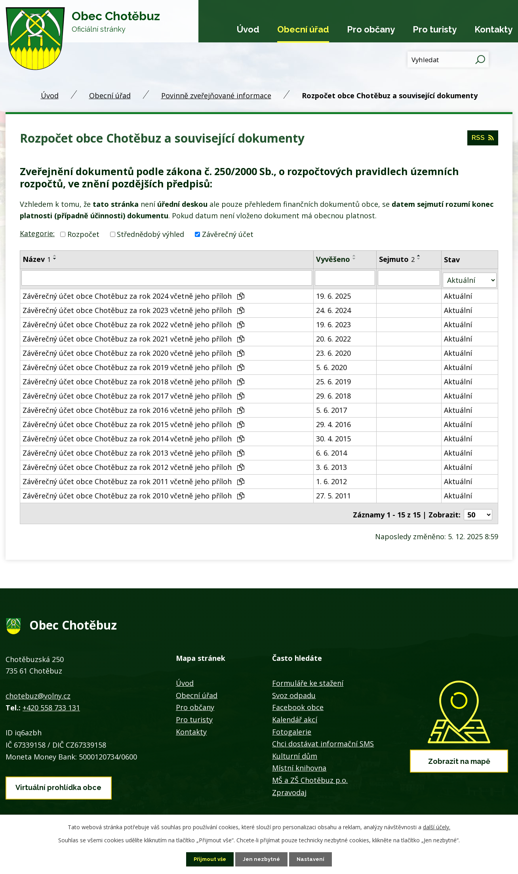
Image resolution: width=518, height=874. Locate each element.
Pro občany (371, 29)
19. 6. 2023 (333, 322)
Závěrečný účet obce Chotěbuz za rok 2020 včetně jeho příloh (133, 350)
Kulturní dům (294, 751)
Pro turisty (435, 29)
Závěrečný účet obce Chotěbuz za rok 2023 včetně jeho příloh (133, 308)
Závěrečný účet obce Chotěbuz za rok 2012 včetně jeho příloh (133, 464)
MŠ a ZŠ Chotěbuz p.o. (310, 775)
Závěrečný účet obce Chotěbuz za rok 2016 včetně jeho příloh (133, 407)
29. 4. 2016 (333, 422)
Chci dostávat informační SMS (323, 739)
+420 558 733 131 (51, 703)
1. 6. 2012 (331, 479)
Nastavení (312, 859)
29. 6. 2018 (333, 393)
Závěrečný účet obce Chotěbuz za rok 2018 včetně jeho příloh (133, 379)
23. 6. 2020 (333, 350)
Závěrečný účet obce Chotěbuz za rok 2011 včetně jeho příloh (133, 479)
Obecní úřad (303, 29)
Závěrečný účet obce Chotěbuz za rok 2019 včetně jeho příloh (133, 365)
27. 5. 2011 (333, 493)
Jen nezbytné (262, 859)
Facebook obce (298, 702)
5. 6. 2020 (331, 365)
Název (37, 259)
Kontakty (493, 29)
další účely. (436, 826)
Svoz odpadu (294, 690)
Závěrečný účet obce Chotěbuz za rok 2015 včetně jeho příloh (133, 422)
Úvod (248, 29)
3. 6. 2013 (331, 464)
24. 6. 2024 (333, 308)
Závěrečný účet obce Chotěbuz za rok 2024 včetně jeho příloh (133, 293)
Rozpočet (83, 234)
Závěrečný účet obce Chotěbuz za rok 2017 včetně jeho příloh (133, 393)
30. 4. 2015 (333, 436)
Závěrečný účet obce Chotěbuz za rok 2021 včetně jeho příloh (133, 336)
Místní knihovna (299, 763)
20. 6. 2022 (333, 336)
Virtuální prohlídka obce (58, 781)
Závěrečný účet (227, 234)
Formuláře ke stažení (307, 678)
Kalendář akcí (294, 714)
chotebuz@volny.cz (38, 691)
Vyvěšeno (333, 259)
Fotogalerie (291, 726)
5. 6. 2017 (331, 407)
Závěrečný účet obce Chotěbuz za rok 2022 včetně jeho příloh (133, 322)
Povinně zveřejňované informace (216, 95)
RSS (482, 140)
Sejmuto (397, 259)
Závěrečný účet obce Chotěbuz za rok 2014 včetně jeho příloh (133, 436)
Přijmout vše (208, 859)
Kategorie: (37, 233)
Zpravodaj (289, 787)
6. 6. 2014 (331, 450)
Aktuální (459, 293)
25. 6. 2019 (333, 379)
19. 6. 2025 (333, 293)
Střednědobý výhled (150, 234)
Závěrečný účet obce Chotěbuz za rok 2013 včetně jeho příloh (133, 450)
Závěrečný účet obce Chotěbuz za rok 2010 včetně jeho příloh (133, 493)
